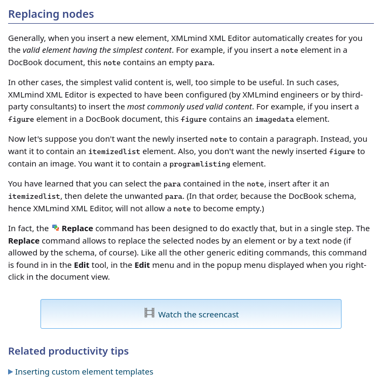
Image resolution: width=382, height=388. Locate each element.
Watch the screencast (198, 314)
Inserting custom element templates (84, 371)
